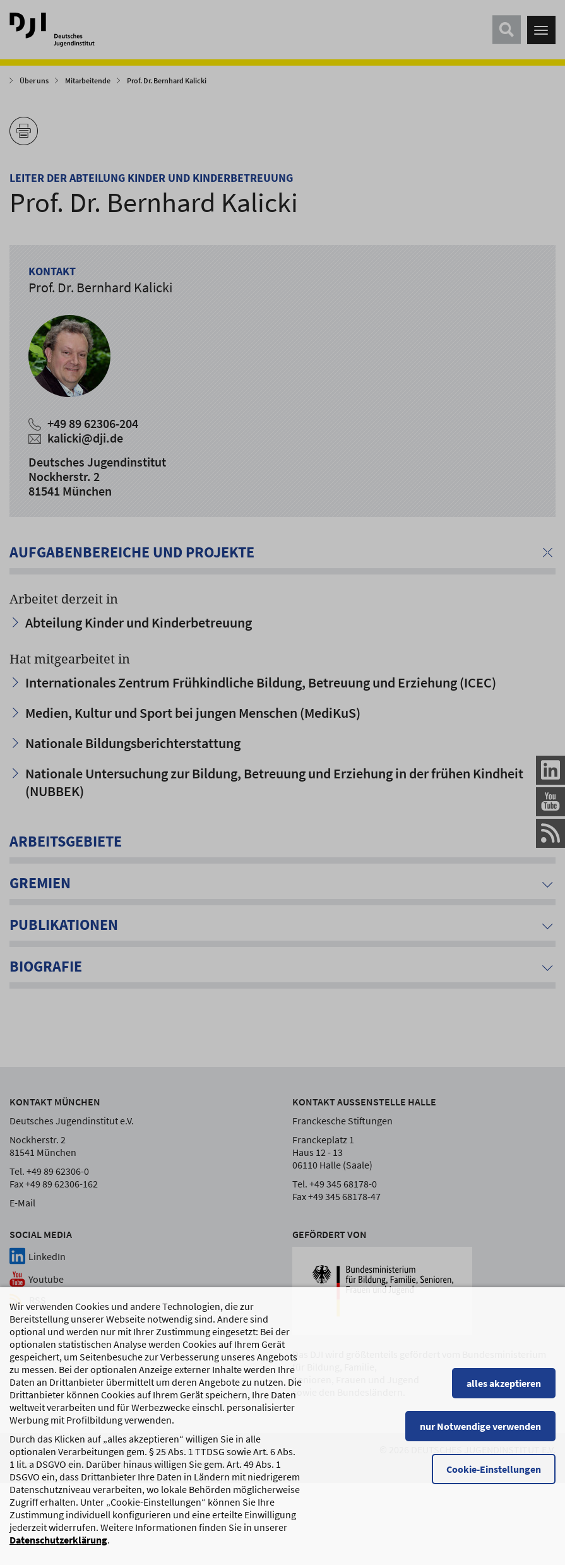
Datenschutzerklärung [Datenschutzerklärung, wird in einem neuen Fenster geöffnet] (58, 1546)
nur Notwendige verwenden (480, 1433)
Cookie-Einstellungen (493, 1476)
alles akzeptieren (504, 1390)
